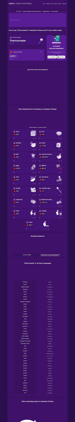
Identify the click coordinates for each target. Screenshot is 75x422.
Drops (44, 3)
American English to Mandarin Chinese (32, 11)
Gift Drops (64, 3)
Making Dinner (46, 11)
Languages (48, 3)
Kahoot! (55, 3)
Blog (52, 3)
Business (59, 3)
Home (19, 11)
